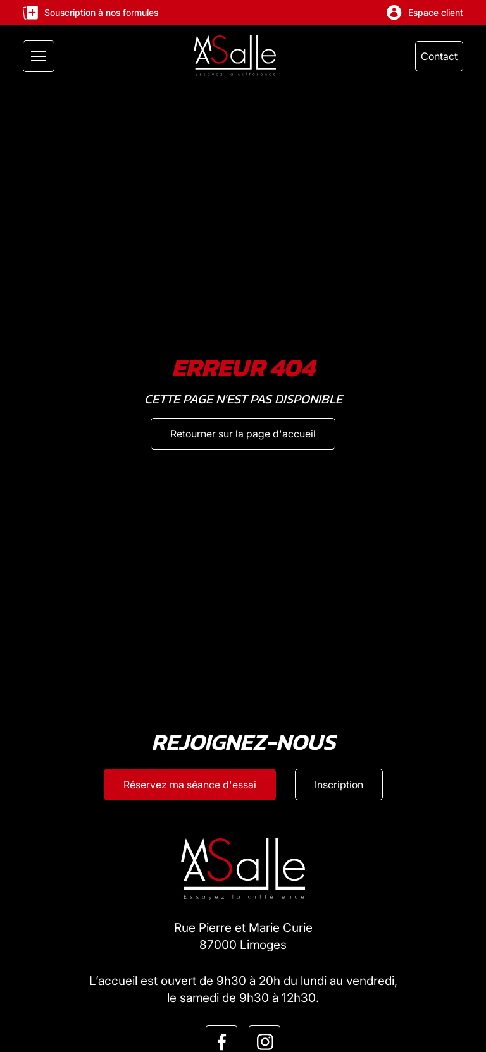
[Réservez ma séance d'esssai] (190, 784)
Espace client (425, 12)
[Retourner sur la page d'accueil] (243, 434)
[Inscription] (339, 784)
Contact (439, 56)
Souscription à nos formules (90, 13)
